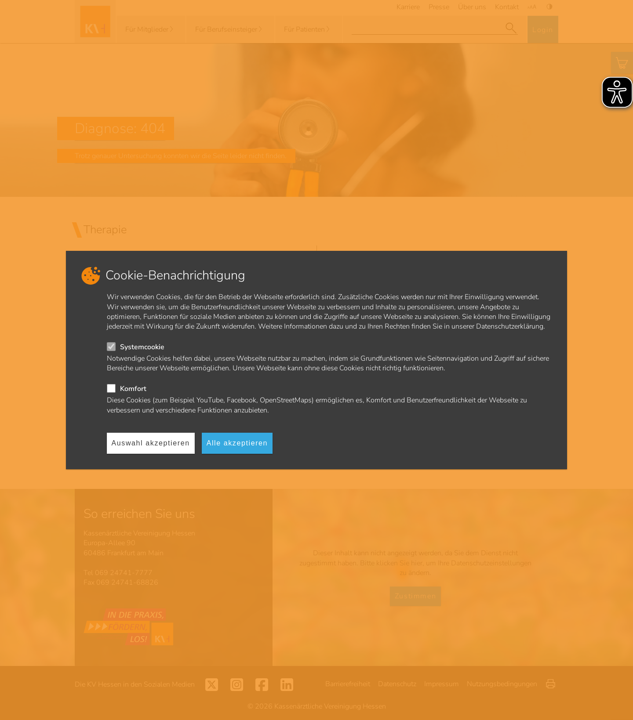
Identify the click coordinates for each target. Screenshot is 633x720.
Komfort (133, 389)
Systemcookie (142, 347)
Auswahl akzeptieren (151, 443)
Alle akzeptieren (237, 443)
